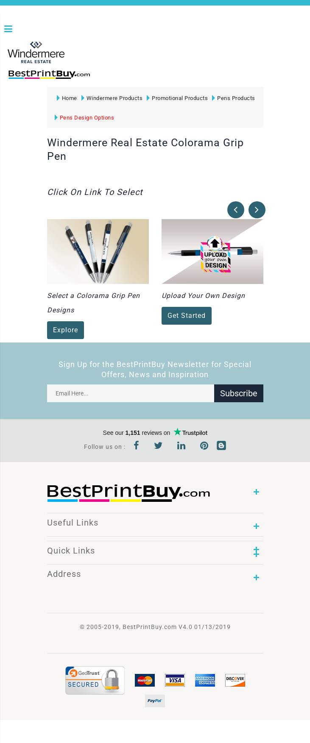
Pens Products (233, 98)
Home (67, 98)
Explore (65, 330)
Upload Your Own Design (203, 296)
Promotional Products (177, 98)
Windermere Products (112, 98)
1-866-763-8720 (106, 78)
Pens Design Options (85, 117)
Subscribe (238, 393)
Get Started (187, 316)
